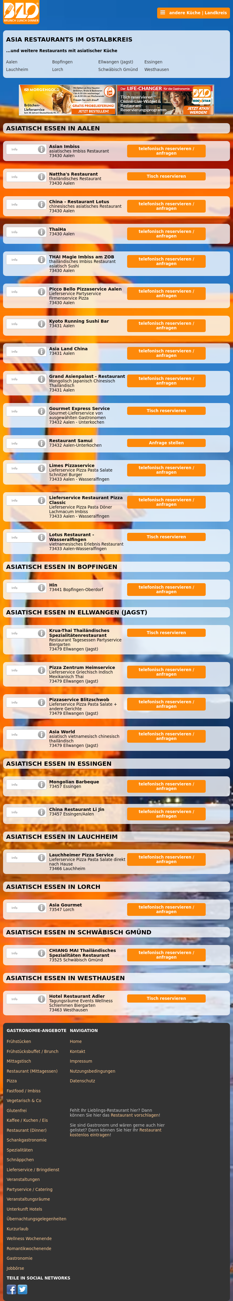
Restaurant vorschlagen (135, 1115)
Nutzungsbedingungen (92, 1071)
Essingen (153, 62)
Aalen (11, 62)
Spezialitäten (20, 1150)
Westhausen (156, 69)
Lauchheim (17, 69)
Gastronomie (19, 1258)
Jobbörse (15, 1268)
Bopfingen (62, 62)
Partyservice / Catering (29, 1189)
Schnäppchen (20, 1160)
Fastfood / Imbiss (24, 1091)
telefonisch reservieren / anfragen (166, 151)
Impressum (81, 1061)
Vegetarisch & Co (24, 1100)
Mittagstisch (19, 1061)
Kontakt (77, 1051)
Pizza (12, 1081)
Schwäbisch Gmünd (118, 69)
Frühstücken (19, 1041)
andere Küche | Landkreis (193, 12)
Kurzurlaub (17, 1229)
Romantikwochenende (29, 1248)
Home (76, 1041)
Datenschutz (82, 1081)
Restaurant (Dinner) (27, 1130)
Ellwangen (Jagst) (115, 62)
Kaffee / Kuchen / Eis (27, 1120)
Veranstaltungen (23, 1179)
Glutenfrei (17, 1110)
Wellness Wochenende (29, 1238)
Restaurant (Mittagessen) (32, 1071)
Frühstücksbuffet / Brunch (33, 1051)
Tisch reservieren (166, 176)
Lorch (57, 69)
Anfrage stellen (166, 443)
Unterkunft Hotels (24, 1209)
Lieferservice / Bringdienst (33, 1170)
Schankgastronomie (27, 1140)
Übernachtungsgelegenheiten (36, 1219)
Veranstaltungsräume (28, 1199)
